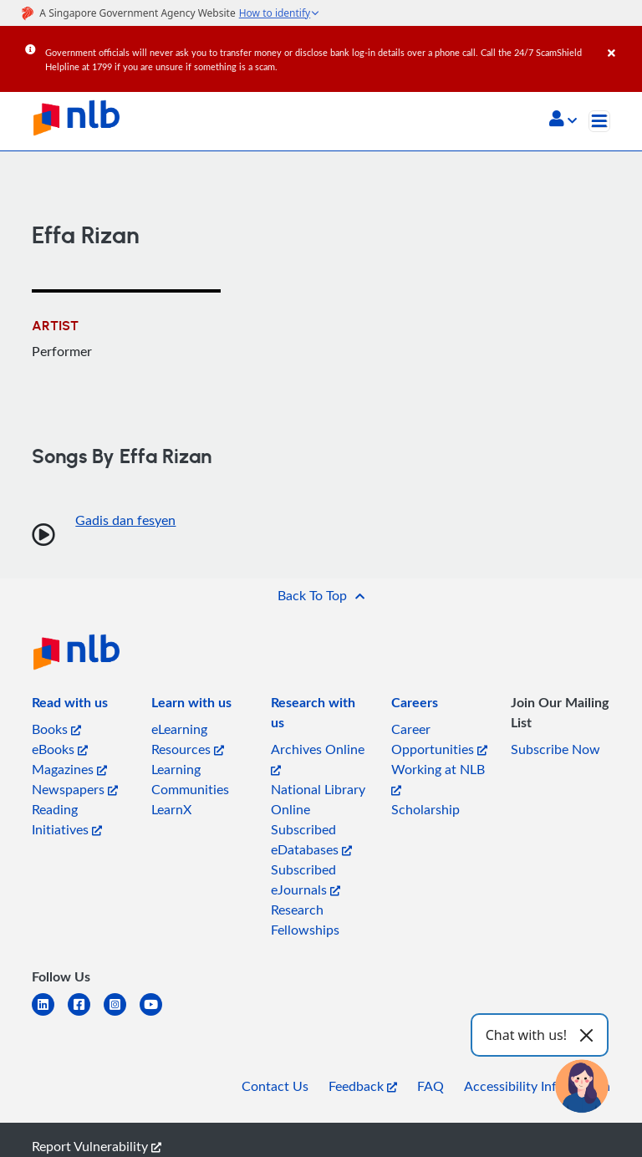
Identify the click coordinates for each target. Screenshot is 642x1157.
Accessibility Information (537, 1086)
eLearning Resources (187, 739)
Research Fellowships (305, 919)
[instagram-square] (122, 1014)
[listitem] (70, 705)
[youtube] (158, 1014)
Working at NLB (438, 778)
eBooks (60, 749)
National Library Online (318, 799)
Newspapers (75, 789)
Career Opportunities (439, 739)
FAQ (430, 1086)
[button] (563, 120)
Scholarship (425, 809)
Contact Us (275, 1086)
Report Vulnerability (96, 1146)
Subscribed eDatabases (311, 839)
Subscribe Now (555, 749)
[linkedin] (50, 1014)
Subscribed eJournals (305, 879)
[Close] (622, 41)
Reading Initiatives (67, 819)
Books (56, 729)
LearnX (171, 809)
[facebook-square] (86, 1014)
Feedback (363, 1086)
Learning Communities (190, 779)
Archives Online (317, 758)
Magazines (69, 769)
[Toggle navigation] (599, 121)
